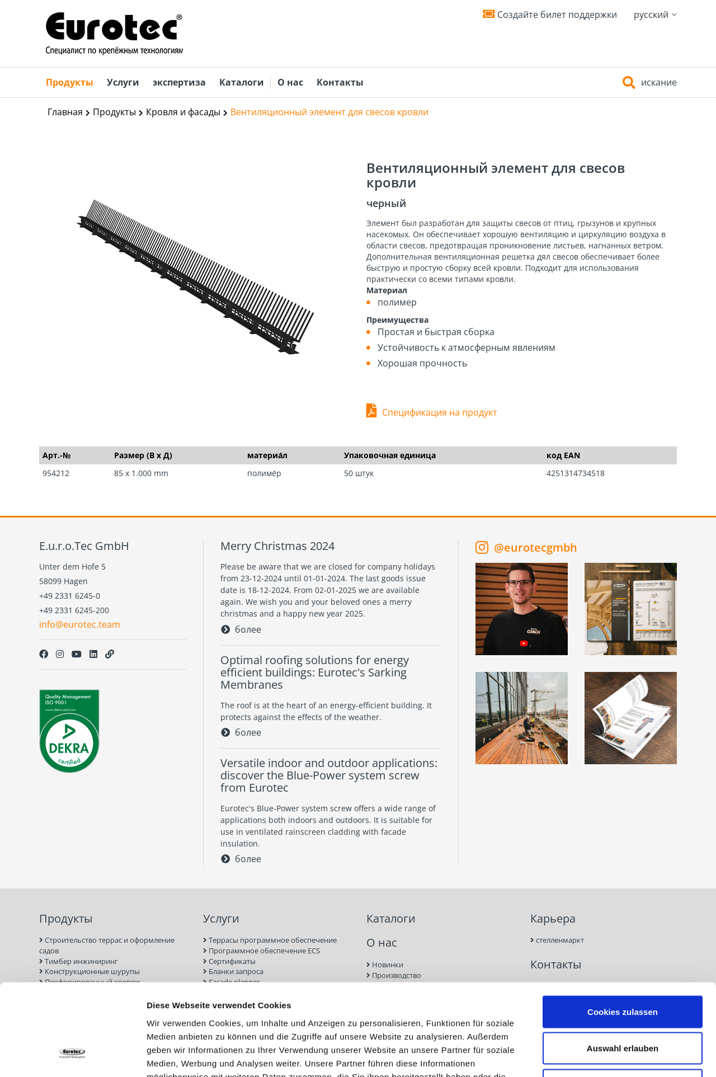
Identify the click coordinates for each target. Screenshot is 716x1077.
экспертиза (179, 82)
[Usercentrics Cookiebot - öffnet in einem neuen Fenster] (72, 1055)
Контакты (340, 82)
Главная (65, 112)
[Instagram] (60, 654)
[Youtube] (77, 654)
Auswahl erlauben (622, 967)
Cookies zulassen (622, 930)
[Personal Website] (109, 654)
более (241, 629)
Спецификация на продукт (439, 412)
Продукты (69, 82)
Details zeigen (595, 1055)
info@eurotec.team (79, 624)
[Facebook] (43, 654)
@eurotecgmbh (526, 547)
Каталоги (241, 82)
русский (655, 14)
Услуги (123, 82)
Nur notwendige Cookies (622, 1003)
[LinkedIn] (93, 654)
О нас (290, 82)
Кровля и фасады (183, 112)
